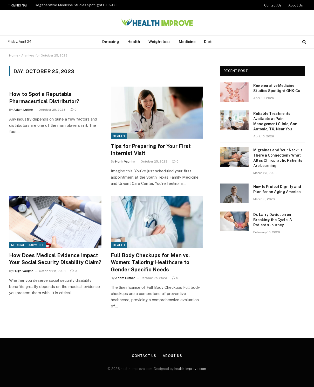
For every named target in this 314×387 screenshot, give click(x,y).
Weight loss (159, 41)
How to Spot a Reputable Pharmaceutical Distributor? (44, 97)
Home (13, 55)
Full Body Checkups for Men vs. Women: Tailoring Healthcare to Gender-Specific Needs (150, 262)
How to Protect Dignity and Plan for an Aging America (277, 189)
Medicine (187, 41)
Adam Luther (23, 109)
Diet (208, 41)
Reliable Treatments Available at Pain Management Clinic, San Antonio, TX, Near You (275, 121)
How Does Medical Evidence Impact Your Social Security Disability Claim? (55, 258)
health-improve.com (190, 369)
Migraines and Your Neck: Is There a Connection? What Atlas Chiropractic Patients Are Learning (278, 158)
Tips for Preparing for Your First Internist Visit (151, 149)
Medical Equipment (27, 245)
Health (133, 41)
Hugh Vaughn (125, 161)
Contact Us (273, 5)
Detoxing (110, 41)
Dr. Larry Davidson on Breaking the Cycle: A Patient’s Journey (272, 220)
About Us (295, 5)
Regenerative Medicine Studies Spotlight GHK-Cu (76, 5)
